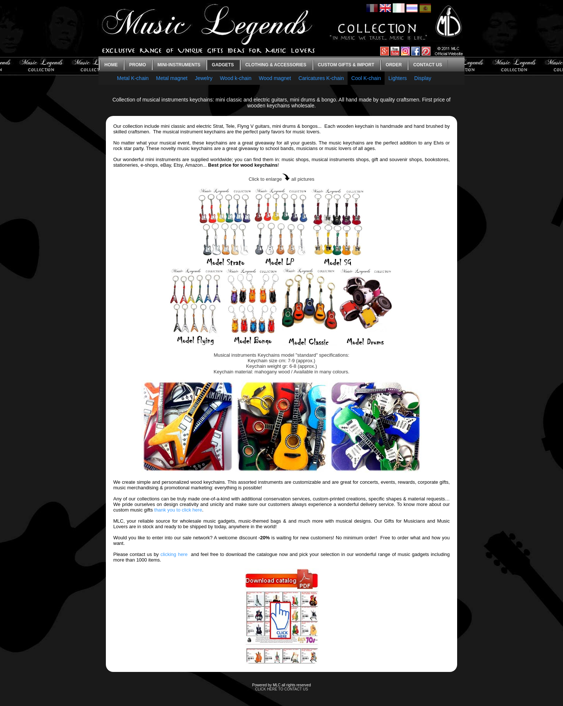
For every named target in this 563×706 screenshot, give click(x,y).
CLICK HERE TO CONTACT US (281, 689)
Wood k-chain (235, 78)
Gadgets (223, 64)
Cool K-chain (366, 78)
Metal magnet (172, 78)
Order (394, 64)
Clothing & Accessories (275, 64)
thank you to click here (178, 510)
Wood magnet (275, 78)
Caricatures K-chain (321, 78)
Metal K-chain (133, 78)
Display (422, 78)
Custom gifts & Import (346, 64)
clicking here (173, 554)
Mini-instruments (178, 64)
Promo (137, 64)
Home (111, 64)
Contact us (427, 64)
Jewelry (203, 78)
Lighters (397, 78)
